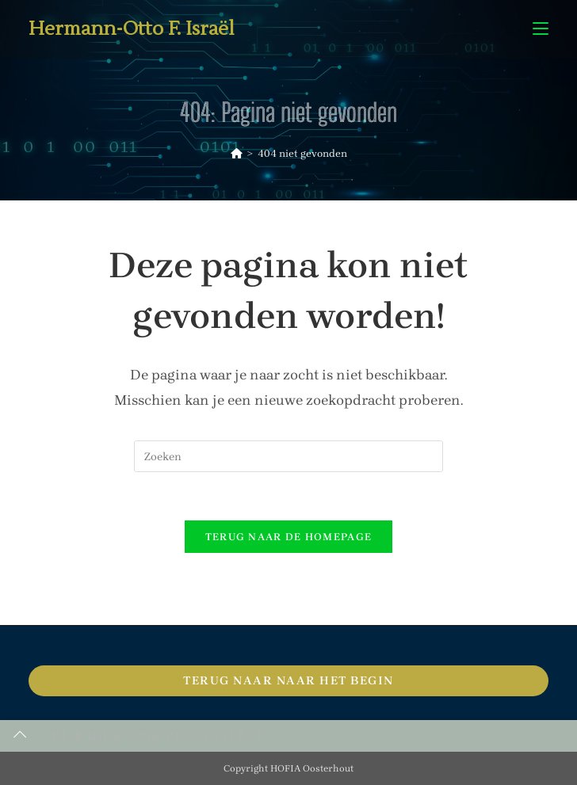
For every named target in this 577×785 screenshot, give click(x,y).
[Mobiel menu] (540, 29)
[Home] (237, 153)
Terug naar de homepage (289, 537)
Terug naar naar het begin (288, 680)
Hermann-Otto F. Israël (132, 29)
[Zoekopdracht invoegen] (288, 456)
